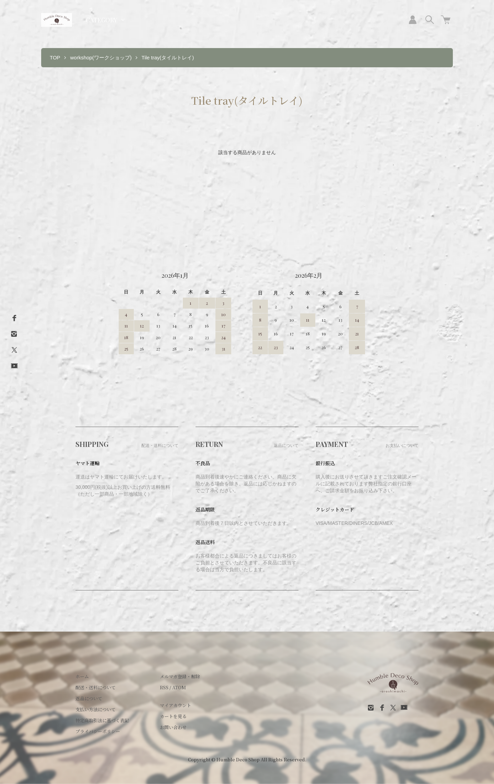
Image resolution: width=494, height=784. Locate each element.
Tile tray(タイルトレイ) (168, 57)
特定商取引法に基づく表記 (102, 720)
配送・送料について (95, 687)
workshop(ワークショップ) (100, 57)
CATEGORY (101, 20)
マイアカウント (175, 705)
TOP (55, 57)
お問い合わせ (173, 727)
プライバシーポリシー (97, 731)
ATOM (179, 687)
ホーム (82, 676)
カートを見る (173, 716)
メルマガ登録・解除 (180, 676)
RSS (164, 687)
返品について (88, 698)
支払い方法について (95, 709)
